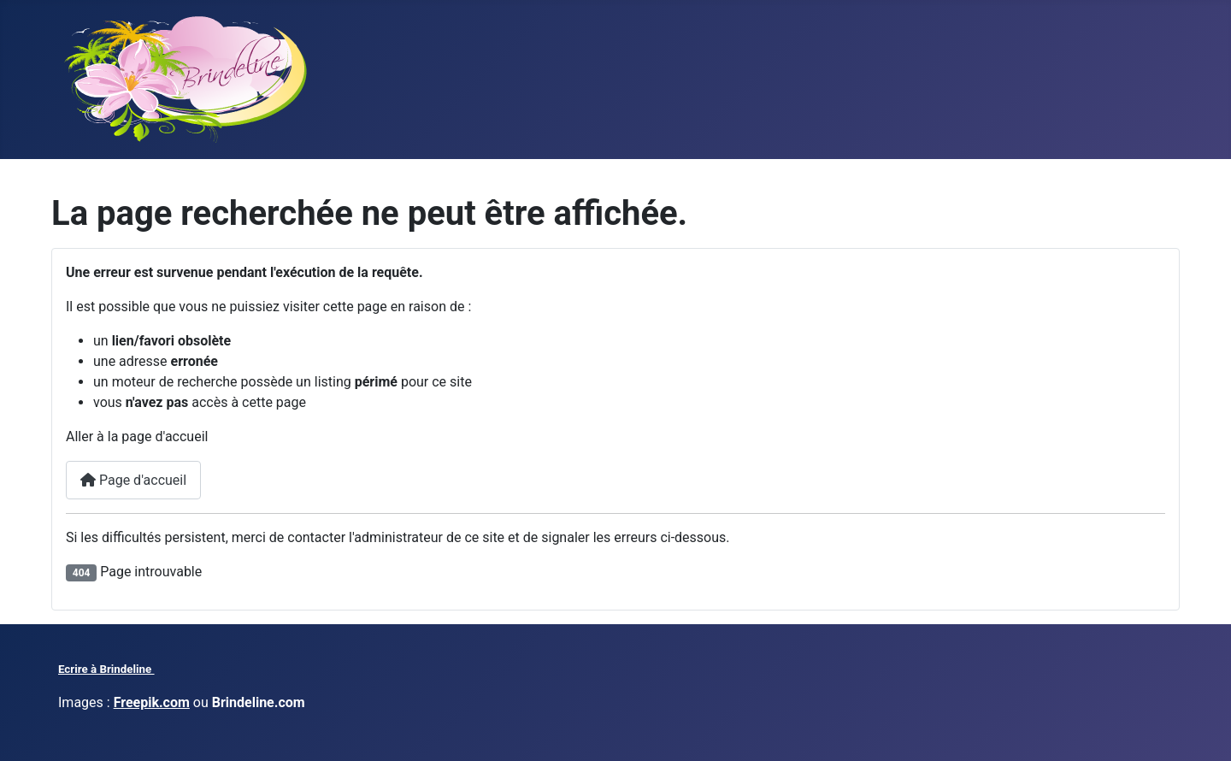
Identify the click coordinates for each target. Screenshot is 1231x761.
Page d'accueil (133, 480)
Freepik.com (152, 702)
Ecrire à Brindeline (106, 669)
